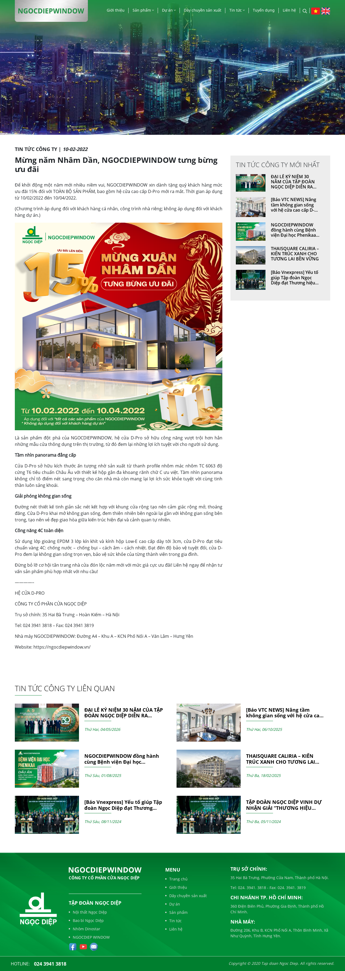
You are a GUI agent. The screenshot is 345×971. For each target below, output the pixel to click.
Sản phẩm (143, 10)
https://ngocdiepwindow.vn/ (62, 647)
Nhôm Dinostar (84, 928)
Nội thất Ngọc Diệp (88, 912)
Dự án (169, 10)
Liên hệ (289, 10)
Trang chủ (176, 879)
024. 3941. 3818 (251, 887)
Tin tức (237, 10)
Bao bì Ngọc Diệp (86, 920)
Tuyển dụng (264, 10)
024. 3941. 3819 (291, 887)
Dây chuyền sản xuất (202, 10)
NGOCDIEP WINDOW (89, 937)
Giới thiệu (116, 10)
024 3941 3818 (50, 963)
